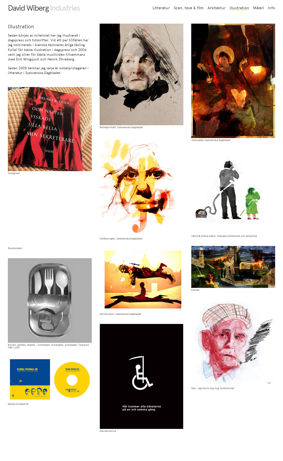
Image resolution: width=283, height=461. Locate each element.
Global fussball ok (18, 404)
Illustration (239, 8)
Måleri (258, 8)
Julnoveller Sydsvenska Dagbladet (211, 140)
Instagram (14, 173)
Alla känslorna (108, 431)
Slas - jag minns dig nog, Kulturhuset (212, 388)
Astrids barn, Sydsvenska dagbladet (120, 314)
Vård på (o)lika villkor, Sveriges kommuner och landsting (224, 236)
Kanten (195, 290)
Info (271, 8)
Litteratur (161, 8)
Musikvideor (15, 248)
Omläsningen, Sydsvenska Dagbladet (121, 238)
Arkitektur (217, 8)
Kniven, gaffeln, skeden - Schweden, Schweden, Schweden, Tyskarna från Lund (48, 346)
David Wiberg (44, 8)
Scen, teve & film (189, 8)
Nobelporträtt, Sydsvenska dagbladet (121, 127)
